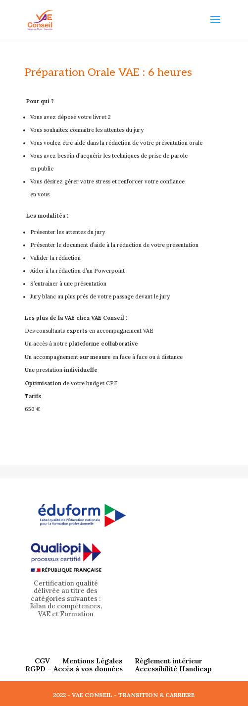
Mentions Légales (92, 660)
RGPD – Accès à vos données (74, 668)
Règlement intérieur (168, 660)
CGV (42, 660)
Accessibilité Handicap (173, 668)
